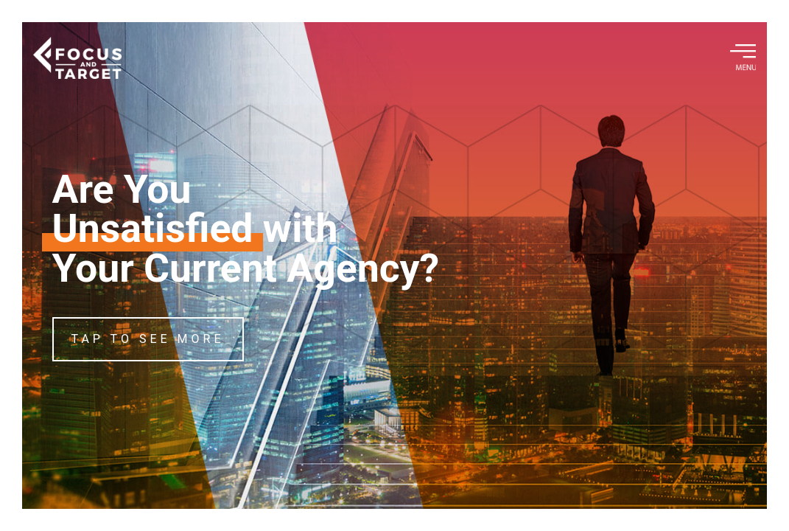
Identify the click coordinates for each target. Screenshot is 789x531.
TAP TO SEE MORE (148, 339)
